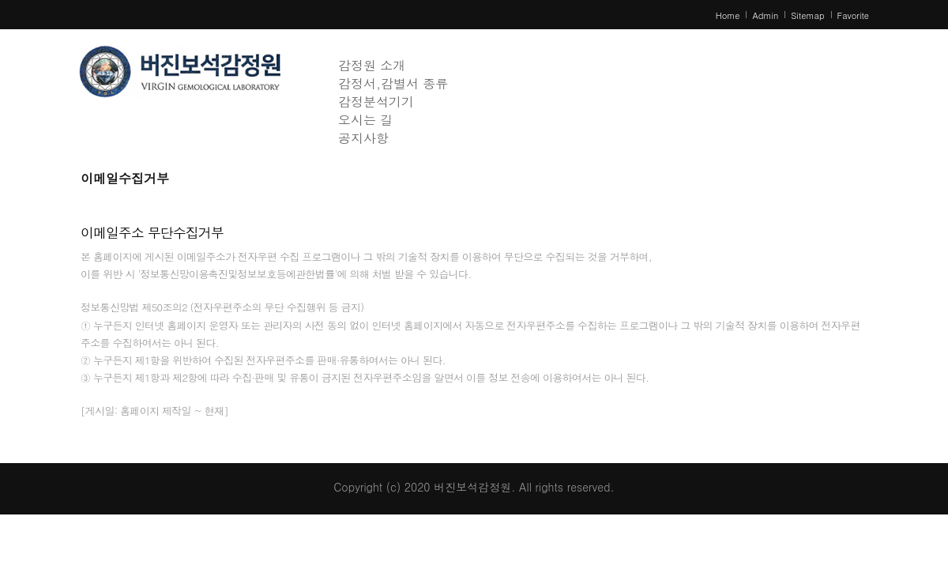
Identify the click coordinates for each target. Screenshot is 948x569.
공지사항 (363, 138)
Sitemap (807, 15)
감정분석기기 (376, 101)
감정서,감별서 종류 (393, 83)
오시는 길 (365, 120)
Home (728, 15)
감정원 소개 (371, 65)
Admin (765, 15)
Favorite (853, 15)
